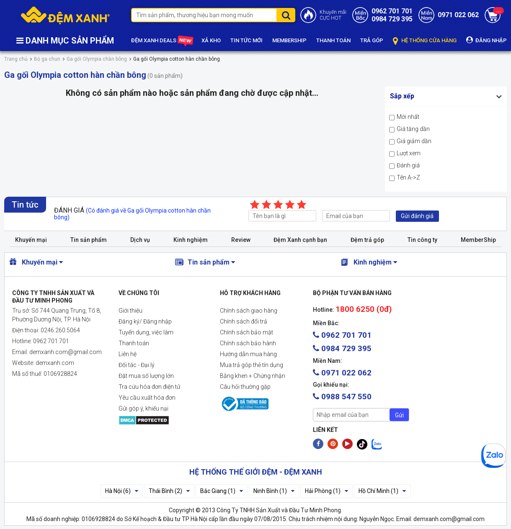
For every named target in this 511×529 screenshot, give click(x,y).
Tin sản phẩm (88, 239)
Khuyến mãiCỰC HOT (333, 15)
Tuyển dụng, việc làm (146, 332)
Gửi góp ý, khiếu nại (143, 408)
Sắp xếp (402, 96)
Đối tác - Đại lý (137, 365)
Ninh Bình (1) (273, 491)
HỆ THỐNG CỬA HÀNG (425, 40)
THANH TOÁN (333, 40)
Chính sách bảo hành (248, 343)
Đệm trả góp (367, 239)
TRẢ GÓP (371, 40)
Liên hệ (128, 354)
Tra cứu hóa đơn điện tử (149, 386)
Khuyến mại (31, 239)
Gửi (399, 415)
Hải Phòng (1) (326, 491)
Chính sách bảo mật (246, 332)
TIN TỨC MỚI (246, 40)
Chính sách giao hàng (248, 310)
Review (240, 239)
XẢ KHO (211, 40)
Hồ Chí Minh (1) (382, 491)
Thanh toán (134, 343)
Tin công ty (422, 239)
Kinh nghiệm (190, 239)
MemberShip (478, 239)
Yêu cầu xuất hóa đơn (147, 397)
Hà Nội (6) (121, 491)
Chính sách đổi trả (243, 321)
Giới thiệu (130, 310)
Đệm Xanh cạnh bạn (300, 239)
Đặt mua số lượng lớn (146, 375)
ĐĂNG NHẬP (486, 40)
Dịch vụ (140, 239)
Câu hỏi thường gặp (245, 386)
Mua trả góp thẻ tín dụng (251, 365)
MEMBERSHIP (289, 40)
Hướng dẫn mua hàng (248, 354)
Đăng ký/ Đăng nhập (145, 321)
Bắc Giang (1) (221, 491)
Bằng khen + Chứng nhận (252, 375)
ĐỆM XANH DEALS (161, 41)
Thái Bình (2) (169, 491)
